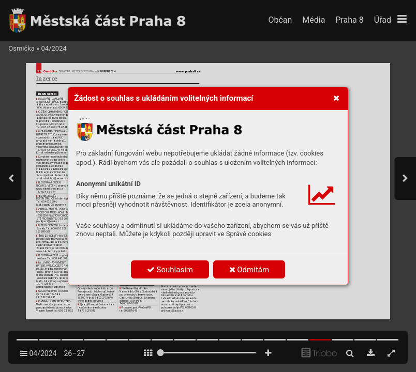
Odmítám (249, 269)
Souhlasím (170, 269)
